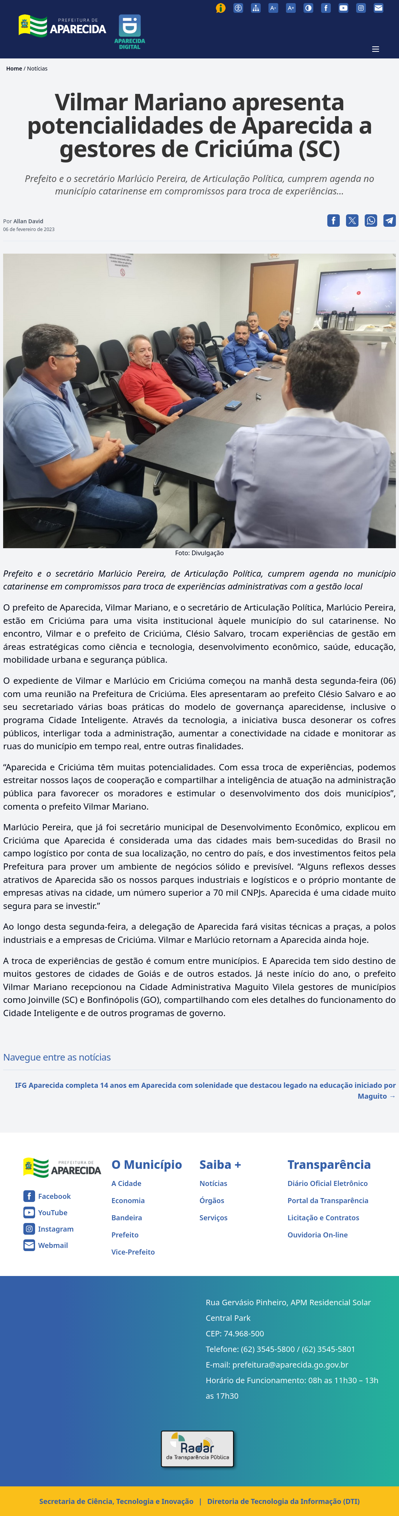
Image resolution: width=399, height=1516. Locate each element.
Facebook (54, 1196)
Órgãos (212, 1200)
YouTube (52, 1212)
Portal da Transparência (328, 1200)
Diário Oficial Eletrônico (328, 1183)
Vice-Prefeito (133, 1252)
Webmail (53, 1245)
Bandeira (126, 1217)
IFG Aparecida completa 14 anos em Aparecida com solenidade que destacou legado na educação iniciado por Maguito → (205, 1090)
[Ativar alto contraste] (308, 8)
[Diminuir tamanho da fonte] (273, 8)
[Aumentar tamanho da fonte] (291, 8)
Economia (128, 1200)
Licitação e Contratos (323, 1217)
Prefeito (125, 1234)
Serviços (214, 1217)
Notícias (37, 68)
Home (14, 68)
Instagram (56, 1229)
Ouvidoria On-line (318, 1234)
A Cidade (126, 1183)
